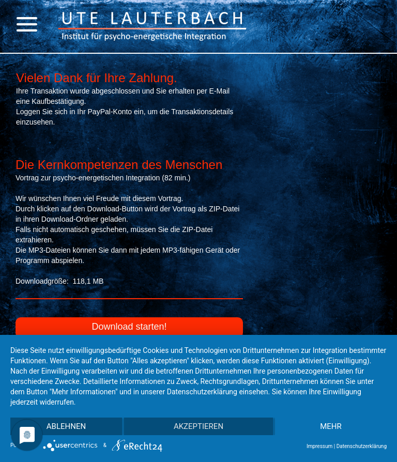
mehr (331, 426)
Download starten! (128, 326)
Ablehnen (66, 426)
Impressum (319, 446)
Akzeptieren (198, 426)
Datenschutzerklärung (362, 446)
